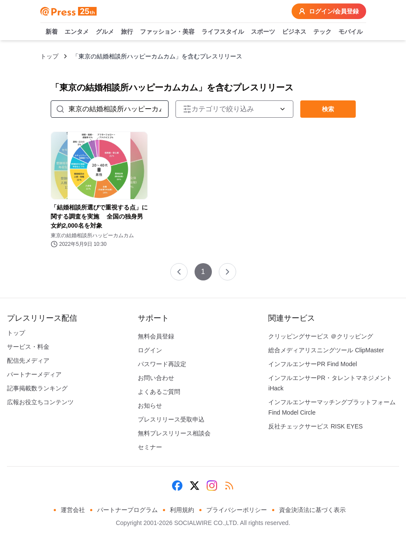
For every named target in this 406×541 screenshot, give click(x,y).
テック (322, 32)
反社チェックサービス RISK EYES (315, 426)
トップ (49, 56)
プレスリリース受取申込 (171, 419)
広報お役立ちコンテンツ (40, 402)
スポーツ (263, 32)
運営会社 (73, 509)
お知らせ (150, 405)
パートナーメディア (34, 374)
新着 (51, 32)
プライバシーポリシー (236, 509)
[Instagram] (212, 485)
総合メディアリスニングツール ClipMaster (326, 350)
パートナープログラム (127, 509)
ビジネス (294, 32)
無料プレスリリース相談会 (174, 433)
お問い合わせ (156, 377)
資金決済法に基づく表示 (312, 509)
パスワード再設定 (162, 364)
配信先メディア (28, 360)
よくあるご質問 (159, 391)
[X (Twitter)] (194, 485)
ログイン (150, 350)
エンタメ (77, 32)
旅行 (127, 32)
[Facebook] (177, 485)
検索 (328, 109)
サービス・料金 (28, 346)
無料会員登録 (156, 336)
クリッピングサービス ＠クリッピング (320, 336)
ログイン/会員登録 (329, 11)
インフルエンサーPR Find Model (312, 364)
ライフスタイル (222, 32)
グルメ (105, 32)
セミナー (150, 447)
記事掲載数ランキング (37, 388)
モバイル (350, 32)
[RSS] (229, 485)
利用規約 (182, 509)
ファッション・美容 (167, 32)
